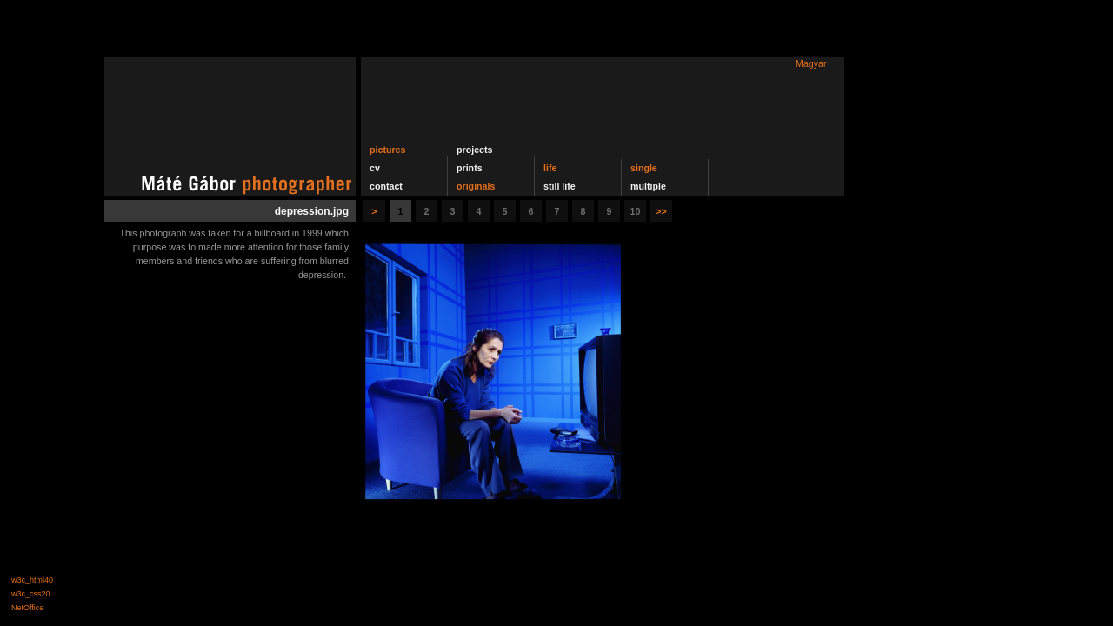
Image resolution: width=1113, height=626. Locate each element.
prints (470, 168)
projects (474, 149)
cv (375, 168)
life (549, 168)
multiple (648, 186)
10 (635, 211)
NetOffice (27, 607)
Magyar (811, 63)
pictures (387, 149)
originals (476, 186)
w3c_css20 (30, 593)
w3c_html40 (32, 580)
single (643, 168)
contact (386, 186)
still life (559, 186)
